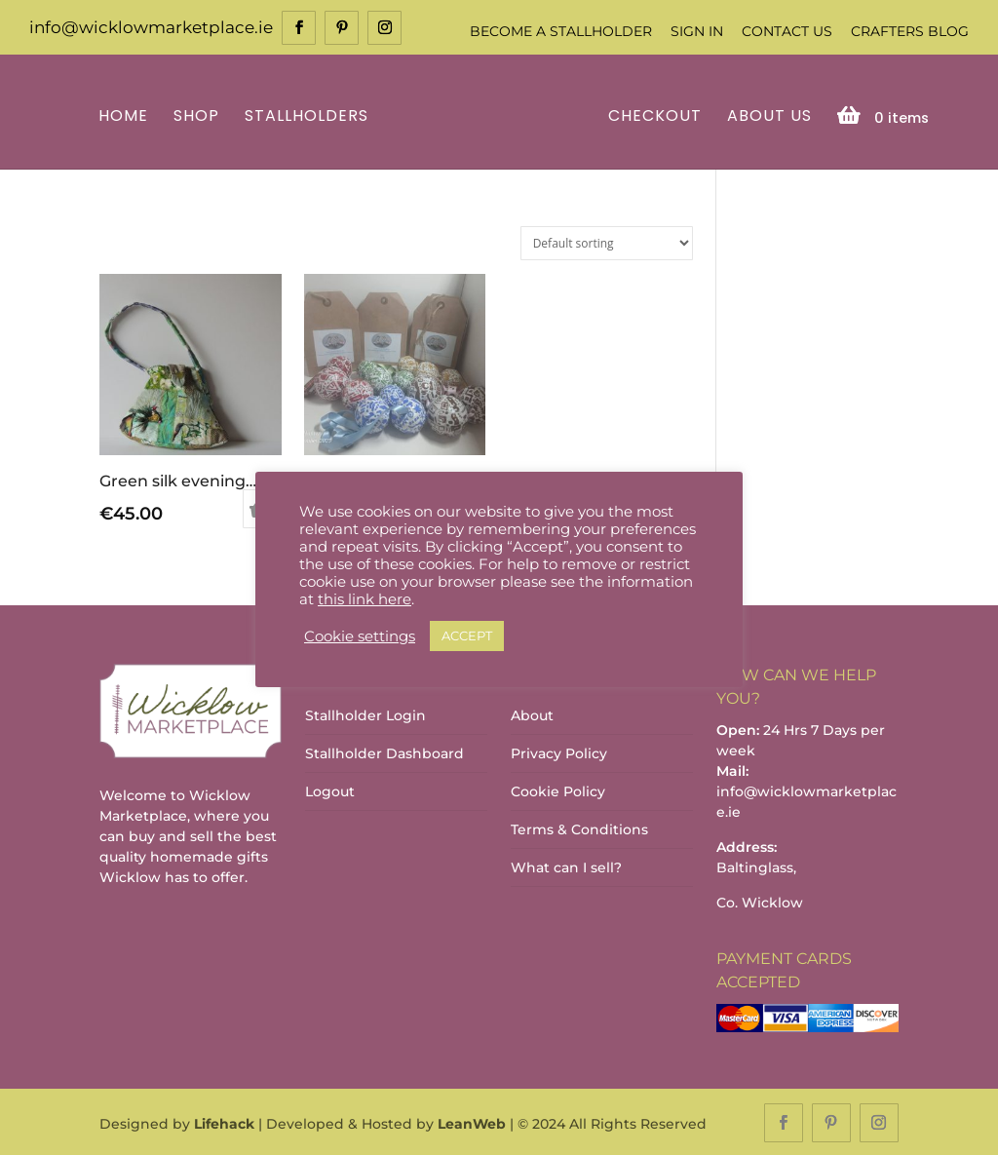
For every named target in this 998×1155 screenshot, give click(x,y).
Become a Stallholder (561, 31)
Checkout (652, 115)
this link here (364, 599)
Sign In (697, 31)
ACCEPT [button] (466, 635)
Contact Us (787, 31)
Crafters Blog (910, 31)
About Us (766, 115)
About (532, 714)
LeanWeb (472, 1122)
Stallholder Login (365, 714)
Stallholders (309, 115)
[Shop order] (606, 241)
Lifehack (224, 1122)
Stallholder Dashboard (384, 752)
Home (126, 115)
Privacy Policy (559, 752)
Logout (330, 790)
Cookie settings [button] (359, 636)
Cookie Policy (558, 790)
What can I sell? (566, 866)
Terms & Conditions (579, 828)
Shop (199, 115)
